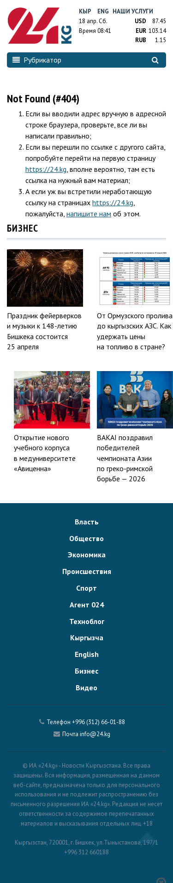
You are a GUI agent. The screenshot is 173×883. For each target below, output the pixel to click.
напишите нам (88, 213)
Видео (86, 687)
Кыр (85, 11)
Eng (103, 11)
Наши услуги (133, 11)
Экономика (87, 554)
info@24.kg (95, 734)
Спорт (86, 588)
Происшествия (86, 571)
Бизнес (86, 670)
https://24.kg (45, 169)
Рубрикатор (36, 59)
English (87, 654)
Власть (87, 521)
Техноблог (86, 621)
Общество (86, 538)
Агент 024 (87, 604)
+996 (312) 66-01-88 (98, 722)
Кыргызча (86, 637)
